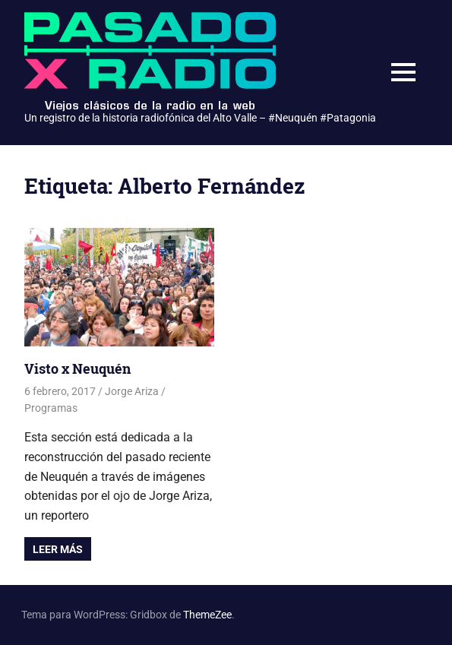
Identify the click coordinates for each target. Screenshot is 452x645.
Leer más (58, 549)
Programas (50, 408)
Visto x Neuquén (77, 368)
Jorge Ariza (132, 391)
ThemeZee (207, 615)
